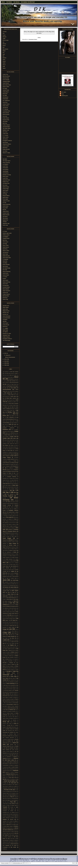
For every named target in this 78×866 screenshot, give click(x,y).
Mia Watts (5, 159)
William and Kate (10, 838)
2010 (5, 361)
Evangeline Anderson (7, 140)
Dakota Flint (5, 220)
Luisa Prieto (5, 166)
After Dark (9, 380)
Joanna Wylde (6, 275)
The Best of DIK (8, 789)
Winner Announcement (10, 357)
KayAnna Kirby (6, 119)
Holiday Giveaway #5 (10, 559)
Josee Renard (6, 83)
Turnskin (11, 807)
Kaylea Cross (5, 181)
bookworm (5, 429)
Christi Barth (5, 98)
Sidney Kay (16, 761)
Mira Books (9, 667)
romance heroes (9, 728)
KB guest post (14, 606)
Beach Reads (16, 405)
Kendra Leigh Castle (7, 233)
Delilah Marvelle (6, 149)
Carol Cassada (6, 79)
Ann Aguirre (5, 331)
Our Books (9, 2)
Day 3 (15, 473)
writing (16, 840)
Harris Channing (6, 162)
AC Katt (4, 202)
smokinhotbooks (5, 765)
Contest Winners (6, 462)
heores (10, 550)
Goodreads (12, 534)
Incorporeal (14, 567)
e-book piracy (12, 501)
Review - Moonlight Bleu (8, 725)
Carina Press (14, 434)
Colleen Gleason (6, 124)
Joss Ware (5, 151)
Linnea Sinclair (6, 324)
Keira (13, 611)
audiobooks (10, 401)
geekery (15, 526)
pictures (15, 697)
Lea (10, 629)
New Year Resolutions (10, 681)
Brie (3, 47)
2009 (5, 363)
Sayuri (4, 68)
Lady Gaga (6, 625)
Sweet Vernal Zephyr (9, 781)
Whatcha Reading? (15, 835)
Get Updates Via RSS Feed (28, 2)
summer (8, 779)
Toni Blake (5, 262)
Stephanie (15, 770)
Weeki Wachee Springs (8, 826)
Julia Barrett (5, 107)
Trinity (8, 805)
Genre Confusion (11, 527)
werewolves (15, 829)
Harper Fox (5, 192)
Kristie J (7, 620)
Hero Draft (16, 550)
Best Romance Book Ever (9, 410)
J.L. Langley (5, 328)
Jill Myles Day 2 (14, 583)
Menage (4, 660)
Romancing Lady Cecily (12, 730)
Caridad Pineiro (6, 238)
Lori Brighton (5, 164)
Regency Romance (13, 718)
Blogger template (4, 863)
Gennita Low (5, 314)
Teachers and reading (7, 784)
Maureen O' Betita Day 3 (9, 655)
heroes (14, 552)
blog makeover (12, 415)
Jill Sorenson (5, 97)
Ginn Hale (5, 269)
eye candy (11, 513)
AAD (7, 375)
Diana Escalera (6, 114)
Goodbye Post (5, 534)
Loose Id (13, 641)
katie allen (5, 602)
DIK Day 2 (6, 492)
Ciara (15, 454)
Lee (16, 629)
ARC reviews (7, 393)
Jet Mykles (5, 319)
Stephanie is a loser (9, 772)
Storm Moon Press (7, 84)
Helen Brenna (5, 550)
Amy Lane (5, 116)
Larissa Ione (5, 292)
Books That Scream (12, 426)
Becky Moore (5, 197)
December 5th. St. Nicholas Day (8, 478)
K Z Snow (5, 231)
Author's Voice (15, 401)
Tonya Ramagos (14, 800)
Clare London (6, 137)
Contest (14, 460)
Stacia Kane (6, 768)
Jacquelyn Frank (6, 335)
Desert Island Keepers (7, 485)
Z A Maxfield (5, 259)
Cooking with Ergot (14, 462)
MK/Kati (4, 669)
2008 (5, 365)
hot (14, 560)
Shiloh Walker (6, 307)
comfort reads (10, 459)
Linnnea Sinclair (6, 287)
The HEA (16, 789)
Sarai (4, 744)
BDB (11, 405)
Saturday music (13, 744)
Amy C (4, 64)
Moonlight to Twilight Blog (12, 671)
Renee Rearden (13, 721)
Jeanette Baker (9, 576)
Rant (16, 709)
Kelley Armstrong (6, 282)
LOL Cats (7, 641)
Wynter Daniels (6, 214)
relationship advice (6, 720)
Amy (11, 382)
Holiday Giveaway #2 (13, 555)
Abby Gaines (10, 377)
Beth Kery (5, 123)
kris (17, 618)
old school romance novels (13, 688)
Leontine (4, 31)
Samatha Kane (6, 305)
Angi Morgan (5, 171)
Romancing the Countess (8, 732)
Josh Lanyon (5, 190)
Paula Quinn (5, 695)
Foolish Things (5, 520)
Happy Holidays (12, 543)
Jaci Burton (5, 216)
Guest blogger (7, 538)
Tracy (11, 801)
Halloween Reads (11, 541)
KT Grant (13, 620)
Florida (15, 519)
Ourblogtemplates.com (17, 863)
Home (3, 2)
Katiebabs (5, 604)
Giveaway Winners (12, 531)
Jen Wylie (5, 95)
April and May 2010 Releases (13, 391)
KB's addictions (5, 608)
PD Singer (5, 88)
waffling (15, 821)
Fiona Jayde (5, 199)
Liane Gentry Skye (7, 257)
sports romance (15, 767)
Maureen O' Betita (6, 653)
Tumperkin (5, 807)
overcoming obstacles (8, 690)
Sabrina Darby (6, 186)
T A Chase (5, 276)
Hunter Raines (6, 118)
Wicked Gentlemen (7, 836)
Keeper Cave (9, 611)
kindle (13, 615)
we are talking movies (14, 824)
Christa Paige (6, 188)
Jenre (4, 59)
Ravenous (4, 711)
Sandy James (6, 105)
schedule (11, 747)
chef (16, 445)
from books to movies (11, 524)
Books (10, 424)
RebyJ (4, 50)
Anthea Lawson (6, 234)
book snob (5, 424)
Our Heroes (16, 2)
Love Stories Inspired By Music (8, 648)
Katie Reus (5, 102)
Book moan (12, 420)
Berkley (8, 408)
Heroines (4, 553)
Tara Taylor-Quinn (6, 160)
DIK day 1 (13, 490)
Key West (4, 615)
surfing (17, 779)
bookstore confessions (8, 427)
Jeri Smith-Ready (6, 268)
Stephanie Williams (7, 144)
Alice (14, 380)
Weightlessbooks (10, 828)
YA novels (14, 845)
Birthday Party (11, 412)
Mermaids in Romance (8, 662)
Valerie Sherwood (6, 817)
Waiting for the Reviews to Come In (10, 822)
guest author (14, 536)
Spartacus (16, 765)
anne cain (6, 387)
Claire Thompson (6, 290)
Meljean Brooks (6, 310)
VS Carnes (10, 821)
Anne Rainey (5, 169)
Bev (3, 56)
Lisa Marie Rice (6, 183)
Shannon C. (10, 758)
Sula (4, 779)
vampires (5, 819)
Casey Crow (5, 74)
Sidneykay (6, 763)
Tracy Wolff (5, 207)
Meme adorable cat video (12, 657)
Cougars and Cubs (13, 464)
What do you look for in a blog (8, 831)
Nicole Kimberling (6, 204)
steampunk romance (13, 768)
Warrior (4, 824)
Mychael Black (6, 295)
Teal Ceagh (15, 784)
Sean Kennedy (10, 751)
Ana (3, 384)
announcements (7, 389)
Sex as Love (8, 753)
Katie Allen (5, 261)
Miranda (4, 36)
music (15, 674)
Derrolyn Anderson (14, 483)
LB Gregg (5, 193)
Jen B (17, 576)
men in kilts (5, 659)
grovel (8, 536)
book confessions (10, 417)
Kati (15, 601)
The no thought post (7, 791)
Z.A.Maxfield (5, 847)
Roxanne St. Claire (7, 333)
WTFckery (8, 843)
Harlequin (4, 545)
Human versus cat (13, 564)
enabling (15, 508)
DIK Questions (10, 494)
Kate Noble (5, 121)
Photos (11, 697)
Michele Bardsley (10, 666)
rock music (9, 727)
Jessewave (6, 582)
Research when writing (7, 723)
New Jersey (13, 678)
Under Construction (13, 814)
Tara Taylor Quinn (6, 128)
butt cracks (16, 433)
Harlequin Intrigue (12, 545)
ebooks (16, 503)
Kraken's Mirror (12, 618)
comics (16, 459)
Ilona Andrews (6, 567)
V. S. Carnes (5, 135)
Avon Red (11, 403)
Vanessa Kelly (6, 77)
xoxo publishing (6, 845)
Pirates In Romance (6, 699)
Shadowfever (9, 756)
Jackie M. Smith (6, 200)
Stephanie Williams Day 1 (12, 775)
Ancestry (8, 384)
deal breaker (10, 474)
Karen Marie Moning (10, 597)
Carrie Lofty (5, 225)
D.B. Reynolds (14, 466)
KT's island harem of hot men (8, 623)
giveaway (10, 529)
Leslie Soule (5, 133)
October (5, 688)
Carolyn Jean (6, 438)
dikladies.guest (64, 95)
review (15, 723)
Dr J (7, 501)
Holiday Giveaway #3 (6, 557)
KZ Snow (16, 623)
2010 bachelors (5, 371)
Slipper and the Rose (13, 763)
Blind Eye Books (6, 76)
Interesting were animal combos (8, 569)
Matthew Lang (6, 130)
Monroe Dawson (11, 669)
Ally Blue (5, 321)
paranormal (6, 692)
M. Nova (9, 650)
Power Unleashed (15, 706)
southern (11, 765)
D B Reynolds (6, 285)
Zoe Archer (5, 131)
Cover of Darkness (6, 466)
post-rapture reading (6, 706)
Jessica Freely (6, 90)
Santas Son (9, 742)
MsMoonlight (6, 674)
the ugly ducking (11, 794)
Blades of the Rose (7, 413)
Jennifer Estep (14, 578)
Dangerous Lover (9, 469)
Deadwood (4, 474)
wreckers (11, 840)
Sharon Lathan (6, 86)
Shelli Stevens (6, 247)
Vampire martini (14, 817)
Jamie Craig (5, 299)
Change (12, 445)
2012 (5, 353)
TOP (77, 863)
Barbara (4, 57)
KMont (7, 618)
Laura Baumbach (6, 317)
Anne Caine (5, 283)
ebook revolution (10, 503)
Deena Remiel (6, 112)
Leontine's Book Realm (12, 631)
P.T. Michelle (5, 109)
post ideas (9, 702)
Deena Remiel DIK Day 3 (12, 481)
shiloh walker (9, 761)
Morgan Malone (6, 195)
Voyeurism (4, 821)
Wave (8, 824)
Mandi (8, 652)
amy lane (15, 382)
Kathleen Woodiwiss (8, 601)
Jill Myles (5, 221)
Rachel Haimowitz (11, 707)
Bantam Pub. (6, 405)
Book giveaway (10, 419)
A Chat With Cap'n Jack (8, 373)
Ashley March (6, 91)
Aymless (16, 403)
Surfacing (12, 779)
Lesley (5, 633)
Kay (3, 33)
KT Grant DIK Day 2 (13, 622)
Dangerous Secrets (11, 471)
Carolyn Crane (6, 213)
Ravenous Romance (12, 711)
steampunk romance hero (7, 770)
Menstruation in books (12, 660)
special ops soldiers (7, 767)
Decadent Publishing (11, 476)
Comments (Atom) (33, 39)
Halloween (10, 540)
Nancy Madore (6, 288)
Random (11, 709)
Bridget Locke (7, 433)
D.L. (4, 467)
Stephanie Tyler (6, 223)
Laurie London (6, 145)
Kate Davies (5, 142)
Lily (3, 42)
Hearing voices (6, 548)
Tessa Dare (5, 786)
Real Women (12, 714)
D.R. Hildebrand (6, 100)
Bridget (16, 431)
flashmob (10, 519)
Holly (4, 66)
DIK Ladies (63, 92)
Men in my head (13, 659)
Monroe (4, 43)
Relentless (14, 720)
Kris (3, 52)
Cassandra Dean (6, 111)
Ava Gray (5, 403)
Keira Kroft (5, 93)
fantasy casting (12, 515)
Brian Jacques (10, 431)
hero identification (8, 552)
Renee (4, 45)
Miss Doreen (5, 49)
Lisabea (5, 640)
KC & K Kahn (5, 40)
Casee (4, 35)
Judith (4, 38)
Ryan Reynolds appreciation (8, 737)
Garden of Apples (9, 526)
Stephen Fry (5, 777)
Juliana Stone (6, 211)
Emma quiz (9, 508)
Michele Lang (5, 312)
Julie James (5, 138)
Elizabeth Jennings (7, 174)
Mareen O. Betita (6, 152)
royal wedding (14, 735)
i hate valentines (13, 566)
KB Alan (4, 209)
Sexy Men (11, 754)
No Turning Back (12, 685)
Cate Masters (5, 173)
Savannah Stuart (6, 179)
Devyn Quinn (5, 176)
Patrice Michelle (6, 264)
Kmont (4, 61)
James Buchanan (6, 316)
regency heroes (5, 718)
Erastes (4, 278)
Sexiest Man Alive (15, 753)
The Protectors (12, 793)
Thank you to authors (13, 786)
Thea (11, 796)
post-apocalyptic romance (12, 704)
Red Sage (15, 716)
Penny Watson (5, 697)
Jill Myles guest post (13, 585)
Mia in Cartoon (11, 664)
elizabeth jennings (7, 505)
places (12, 699)
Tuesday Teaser (14, 805)
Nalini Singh (5, 254)
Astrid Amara (5, 206)
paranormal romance (13, 692)
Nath (4, 54)
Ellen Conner (10, 506)
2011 (5, 359)
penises (15, 695)
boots (12, 429)
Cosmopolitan (6, 464)
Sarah (4, 63)
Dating (9, 473)
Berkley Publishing (15, 408)
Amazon (7, 382)
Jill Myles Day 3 (5, 585)
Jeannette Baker (6, 126)
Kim (8, 615)
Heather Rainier (6, 104)
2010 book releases (14, 371)
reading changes (10, 713)
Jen (13, 576)
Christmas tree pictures (12, 452)
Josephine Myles (6, 81)
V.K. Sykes (14, 815)
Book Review (14, 422)
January (7, 355)
